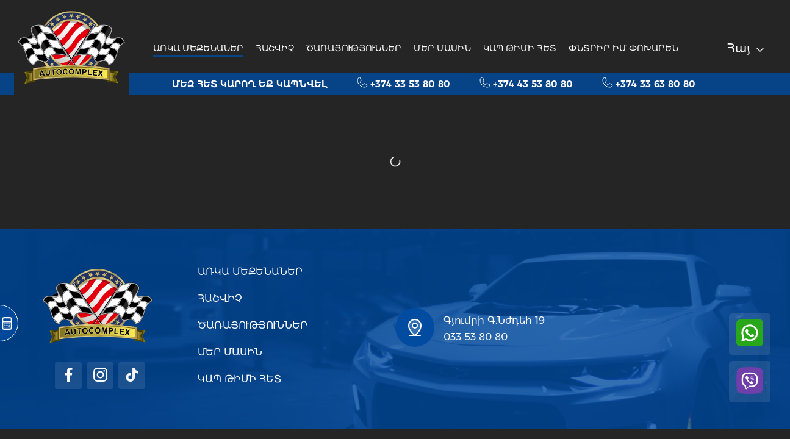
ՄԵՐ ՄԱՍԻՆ (442, 48)
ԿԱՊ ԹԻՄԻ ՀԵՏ (519, 48)
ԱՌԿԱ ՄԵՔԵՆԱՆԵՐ (198, 48)
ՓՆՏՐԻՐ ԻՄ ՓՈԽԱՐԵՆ (623, 48)
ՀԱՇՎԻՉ (275, 48)
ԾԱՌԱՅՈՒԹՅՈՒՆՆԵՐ (353, 48)
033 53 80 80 (475, 337)
